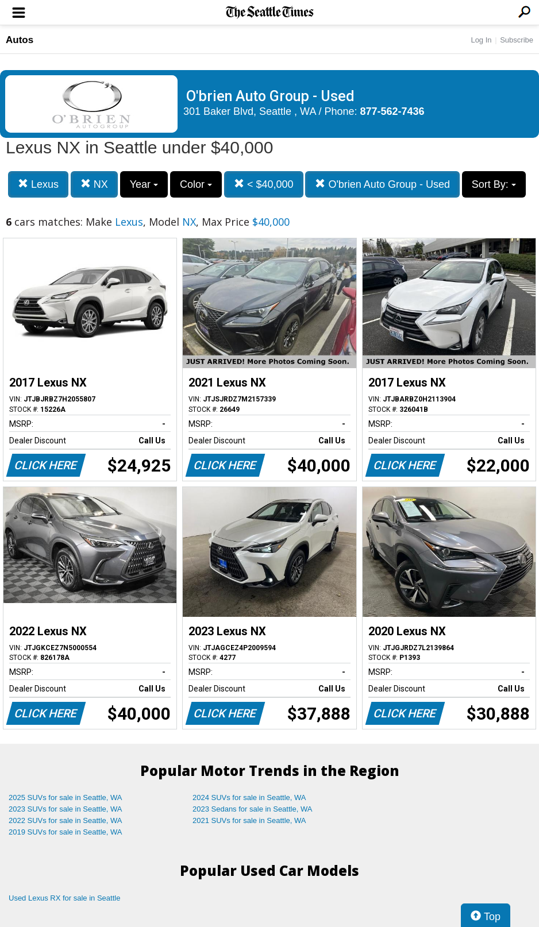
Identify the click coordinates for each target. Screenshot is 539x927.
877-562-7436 (392, 111)
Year (144, 184)
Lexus (38, 184)
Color (196, 184)
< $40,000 (264, 184)
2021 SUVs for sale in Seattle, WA (249, 820)
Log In (481, 40)
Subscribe (516, 40)
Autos (19, 39)
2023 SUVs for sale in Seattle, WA (65, 809)
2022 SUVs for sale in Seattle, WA (65, 820)
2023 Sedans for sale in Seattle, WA (252, 809)
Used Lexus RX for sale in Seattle (64, 898)
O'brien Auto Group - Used (382, 184)
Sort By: (494, 184)
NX (94, 184)
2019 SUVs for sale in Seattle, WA (65, 832)
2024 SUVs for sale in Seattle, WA (249, 797)
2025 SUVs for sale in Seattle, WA (65, 797)
